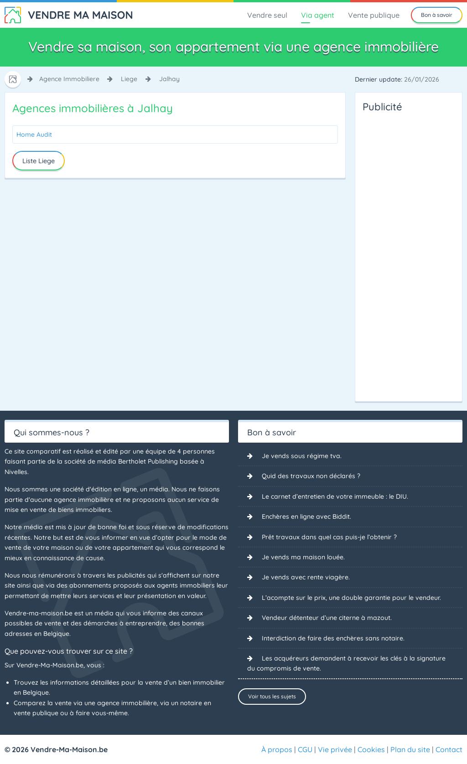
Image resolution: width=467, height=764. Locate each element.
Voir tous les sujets (272, 696)
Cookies (371, 749)
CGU (305, 749)
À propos (276, 749)
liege (129, 79)
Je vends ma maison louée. (303, 557)
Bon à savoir (436, 14)
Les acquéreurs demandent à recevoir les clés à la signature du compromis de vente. (346, 663)
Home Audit (34, 134)
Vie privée (335, 749)
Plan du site (410, 749)
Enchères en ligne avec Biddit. (306, 516)
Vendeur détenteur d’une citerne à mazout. (327, 618)
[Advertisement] (399, 254)
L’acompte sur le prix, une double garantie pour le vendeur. (351, 598)
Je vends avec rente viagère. (306, 577)
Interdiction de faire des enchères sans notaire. (333, 638)
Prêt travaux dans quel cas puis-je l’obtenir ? (329, 537)
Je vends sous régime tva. (302, 456)
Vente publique (374, 15)
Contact (449, 749)
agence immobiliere (69, 79)
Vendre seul (267, 15)
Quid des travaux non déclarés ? (311, 476)
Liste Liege (38, 161)
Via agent (317, 15)
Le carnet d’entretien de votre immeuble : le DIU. (335, 496)
